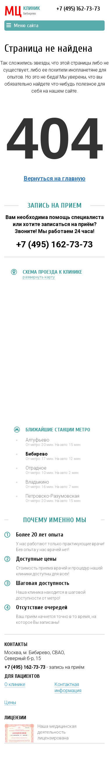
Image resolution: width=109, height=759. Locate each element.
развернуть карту (39, 277)
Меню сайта (22, 25)
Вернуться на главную (54, 178)
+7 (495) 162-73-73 (78, 8)
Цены (10, 702)
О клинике (14, 684)
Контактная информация (68, 687)
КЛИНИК (22, 12)
